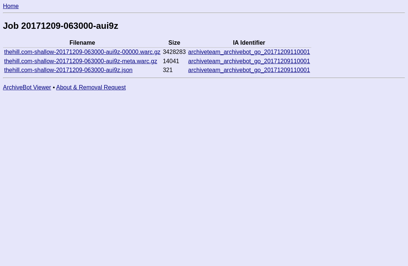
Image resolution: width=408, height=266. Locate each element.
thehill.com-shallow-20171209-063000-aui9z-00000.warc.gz (82, 52)
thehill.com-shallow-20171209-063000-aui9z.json (68, 70)
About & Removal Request (91, 87)
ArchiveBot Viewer (27, 87)
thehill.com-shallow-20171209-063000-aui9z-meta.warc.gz (80, 61)
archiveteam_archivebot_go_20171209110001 (249, 52)
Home (11, 6)
